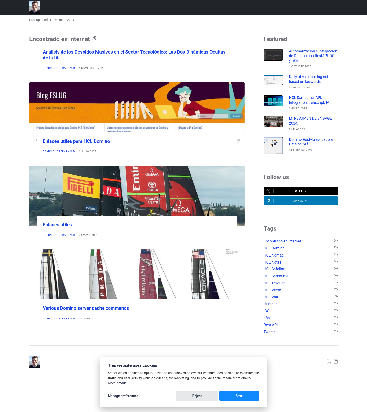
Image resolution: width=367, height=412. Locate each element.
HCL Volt (271, 299)
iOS (266, 313)
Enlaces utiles (58, 225)
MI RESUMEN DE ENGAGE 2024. (311, 121)
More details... (118, 384)
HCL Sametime (276, 278)
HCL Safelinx (274, 271)
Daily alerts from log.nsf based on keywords (310, 79)
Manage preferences (123, 396)
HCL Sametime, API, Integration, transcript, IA (310, 100)
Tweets (270, 334)
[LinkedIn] (336, 365)
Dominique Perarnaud (59, 67)
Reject (230, 396)
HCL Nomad (274, 257)
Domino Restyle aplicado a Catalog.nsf (312, 143)
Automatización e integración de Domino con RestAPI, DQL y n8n (312, 56)
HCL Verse (272, 292)
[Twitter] (329, 365)
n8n (267, 320)
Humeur (270, 306)
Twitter (287, 192)
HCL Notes (273, 264)
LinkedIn (287, 202)
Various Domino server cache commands (88, 308)
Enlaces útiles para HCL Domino (78, 141)
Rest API (271, 327)
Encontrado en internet (283, 242)
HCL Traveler (274, 285)
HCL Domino (274, 249)
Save (250, 396)
